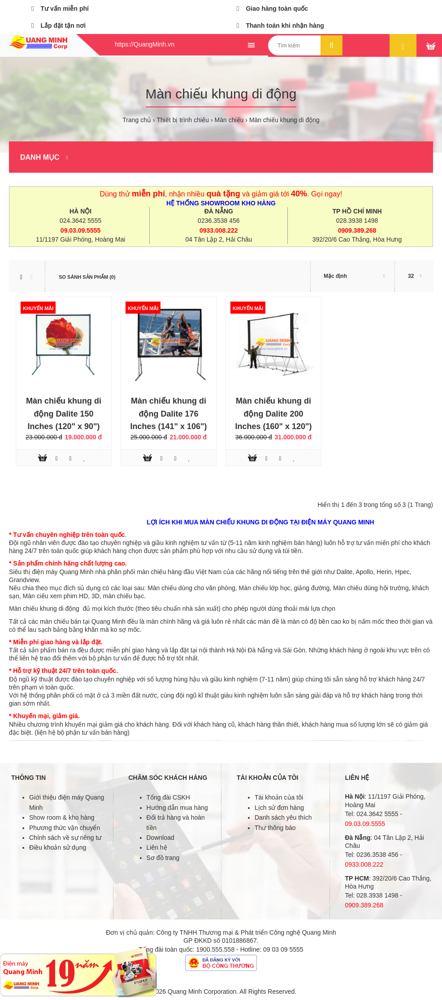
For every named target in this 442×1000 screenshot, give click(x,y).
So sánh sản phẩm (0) (87, 277)
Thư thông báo (275, 827)
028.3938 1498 (357, 220)
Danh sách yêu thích (283, 817)
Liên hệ (157, 847)
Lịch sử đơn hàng (279, 807)
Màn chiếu (229, 119)
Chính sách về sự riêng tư (65, 837)
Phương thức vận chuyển (64, 827)
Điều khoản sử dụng (57, 847)
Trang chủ (136, 119)
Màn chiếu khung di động (284, 119)
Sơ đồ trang (163, 857)
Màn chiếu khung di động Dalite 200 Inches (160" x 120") (273, 413)
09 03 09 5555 (283, 949)
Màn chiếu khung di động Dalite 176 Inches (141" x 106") (168, 413)
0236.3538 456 (218, 220)
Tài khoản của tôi (279, 797)
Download (160, 837)
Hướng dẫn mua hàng (177, 807)
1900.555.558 (215, 949)
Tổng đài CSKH (168, 797)
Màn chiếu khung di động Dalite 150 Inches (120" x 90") (63, 413)
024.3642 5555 (80, 220)
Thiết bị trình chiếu (182, 119)
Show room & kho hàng (62, 817)
